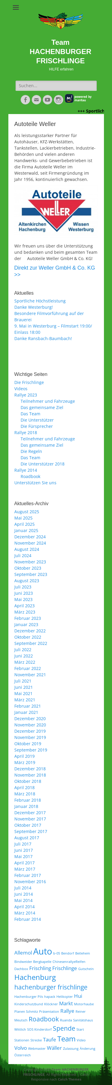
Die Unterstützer (37, 420)
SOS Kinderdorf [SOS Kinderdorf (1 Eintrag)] (39, 1029)
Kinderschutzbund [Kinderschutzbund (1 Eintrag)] (28, 1004)
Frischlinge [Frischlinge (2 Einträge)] (64, 968)
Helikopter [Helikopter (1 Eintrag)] (64, 997)
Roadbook (30, 476)
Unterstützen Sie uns (35, 482)
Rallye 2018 (25, 432)
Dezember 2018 (30, 769)
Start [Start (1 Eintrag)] (80, 1029)
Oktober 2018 (27, 781)
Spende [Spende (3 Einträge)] (64, 1028)
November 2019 (30, 737)
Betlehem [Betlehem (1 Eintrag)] (82, 953)
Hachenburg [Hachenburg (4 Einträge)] (35, 977)
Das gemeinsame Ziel (42, 407)
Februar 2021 (27, 706)
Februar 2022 (27, 668)
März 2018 (24, 794)
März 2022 (24, 662)
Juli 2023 (22, 587)
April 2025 (24, 524)
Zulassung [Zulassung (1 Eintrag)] (71, 1048)
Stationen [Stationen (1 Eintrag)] (21, 1040)
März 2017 (24, 869)
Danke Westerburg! (33, 307)
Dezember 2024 (30, 537)
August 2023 (26, 580)
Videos (20, 388)
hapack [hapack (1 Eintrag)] (49, 997)
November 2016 (30, 881)
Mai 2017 (23, 856)
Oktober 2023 (27, 568)
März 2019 (24, 762)
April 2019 (24, 756)
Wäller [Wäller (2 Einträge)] (54, 1047)
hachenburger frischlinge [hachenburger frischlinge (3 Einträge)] (51, 987)
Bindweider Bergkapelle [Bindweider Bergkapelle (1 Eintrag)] (32, 962)
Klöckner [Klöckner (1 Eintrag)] (51, 1004)
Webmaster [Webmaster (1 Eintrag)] (37, 1048)
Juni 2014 (23, 894)
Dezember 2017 (30, 812)
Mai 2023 (23, 599)
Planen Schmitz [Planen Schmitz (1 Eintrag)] (26, 1011)
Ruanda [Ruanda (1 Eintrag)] (66, 1020)
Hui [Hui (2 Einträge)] (78, 995)
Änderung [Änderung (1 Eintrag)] (87, 1048)
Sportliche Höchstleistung (40, 301)
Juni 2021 (23, 687)
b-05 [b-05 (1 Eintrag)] (56, 953)
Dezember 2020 (30, 718)
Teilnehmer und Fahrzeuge (48, 401)
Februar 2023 (27, 618)
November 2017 (30, 819)
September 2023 (30, 574)
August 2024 (26, 549)
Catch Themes (69, 1079)
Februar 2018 (27, 800)
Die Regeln (31, 451)
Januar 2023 (26, 624)
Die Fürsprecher (37, 426)
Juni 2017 (23, 850)
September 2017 (30, 831)
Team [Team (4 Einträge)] (66, 1038)
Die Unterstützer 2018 (43, 464)
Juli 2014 (22, 888)
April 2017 (24, 863)
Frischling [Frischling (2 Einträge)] (40, 968)
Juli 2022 (22, 649)
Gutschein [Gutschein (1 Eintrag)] (86, 969)
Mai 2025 (23, 518)
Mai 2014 (23, 900)
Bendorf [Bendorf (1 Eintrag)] (67, 953)
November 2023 (30, 562)
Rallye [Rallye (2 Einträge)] (67, 1010)
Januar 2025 (26, 530)
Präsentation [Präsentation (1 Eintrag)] (49, 1011)
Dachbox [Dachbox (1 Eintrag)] (21, 969)
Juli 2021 (22, 681)
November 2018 (30, 775)
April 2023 (24, 605)
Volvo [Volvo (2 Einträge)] (20, 1047)
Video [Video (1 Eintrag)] (81, 1040)
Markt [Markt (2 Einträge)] (66, 1003)
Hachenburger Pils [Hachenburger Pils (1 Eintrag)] (28, 997)
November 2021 (30, 674)
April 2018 (24, 787)
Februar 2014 (27, 919)
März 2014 (24, 913)
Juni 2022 (23, 656)
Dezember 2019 (30, 731)
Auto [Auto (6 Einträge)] (42, 951)
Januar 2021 (26, 712)
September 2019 (30, 750)
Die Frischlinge (29, 382)
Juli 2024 (22, 555)
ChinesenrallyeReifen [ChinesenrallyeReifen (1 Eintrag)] (69, 962)
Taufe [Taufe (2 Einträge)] (49, 1039)
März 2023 (24, 612)
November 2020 (30, 725)
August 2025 (26, 511)
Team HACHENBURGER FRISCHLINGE (60, 51)
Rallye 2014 (25, 470)
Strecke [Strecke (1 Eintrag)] (36, 1040)
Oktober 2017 (27, 825)
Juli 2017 (22, 844)
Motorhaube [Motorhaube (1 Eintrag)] (84, 1004)
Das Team (30, 414)
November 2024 (30, 543)
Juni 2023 (23, 593)
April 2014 (24, 906)
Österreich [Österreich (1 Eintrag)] (22, 1055)
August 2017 (26, 837)
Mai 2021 (23, 693)
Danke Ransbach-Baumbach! (43, 338)
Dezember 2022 (30, 631)
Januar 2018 (26, 806)
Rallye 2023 (25, 395)
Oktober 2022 (27, 637)
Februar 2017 (27, 875)
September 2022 (30, 643)
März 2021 (24, 700)
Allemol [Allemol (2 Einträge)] (23, 952)
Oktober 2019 (27, 743)
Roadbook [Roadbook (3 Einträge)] (44, 1019)
